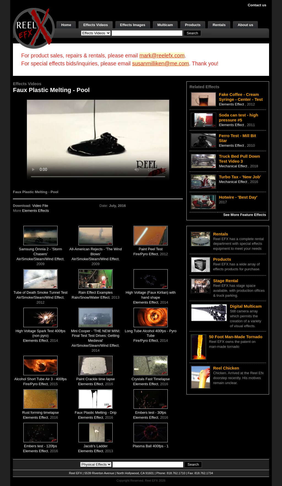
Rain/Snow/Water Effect (90, 297)
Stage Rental (225, 280)
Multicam (165, 25)
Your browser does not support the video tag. (98, 140)
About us (245, 25)
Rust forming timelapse (40, 412)
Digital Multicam (246, 306)
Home (66, 25)
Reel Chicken (226, 368)
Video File (40, 206)
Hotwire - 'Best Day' (238, 197)
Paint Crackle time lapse (95, 379)
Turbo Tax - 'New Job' (240, 176)
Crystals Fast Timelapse (151, 379)
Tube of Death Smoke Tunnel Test (40, 292)
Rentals (219, 25)
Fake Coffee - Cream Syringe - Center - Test (241, 97)
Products (192, 25)
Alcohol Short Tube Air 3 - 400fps (40, 379)
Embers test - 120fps (40, 446)
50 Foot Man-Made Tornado (235, 336)
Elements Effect (145, 302)
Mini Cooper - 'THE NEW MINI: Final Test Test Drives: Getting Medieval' (95, 336)
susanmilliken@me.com (160, 63)
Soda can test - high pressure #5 (238, 117)
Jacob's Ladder (95, 446)
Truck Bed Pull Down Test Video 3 (239, 158)
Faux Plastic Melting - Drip (95, 412)
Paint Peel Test (150, 249)
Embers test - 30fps (150, 412)
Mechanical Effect (233, 166)
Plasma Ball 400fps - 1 (151, 446)
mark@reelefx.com (162, 55)
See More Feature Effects (244, 215)
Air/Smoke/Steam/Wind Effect (40, 259)
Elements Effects (35, 211)
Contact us (257, 5)
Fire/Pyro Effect (145, 254)
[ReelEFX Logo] (34, 28)
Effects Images (132, 25)
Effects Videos (95, 25)
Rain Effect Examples (95, 292)
